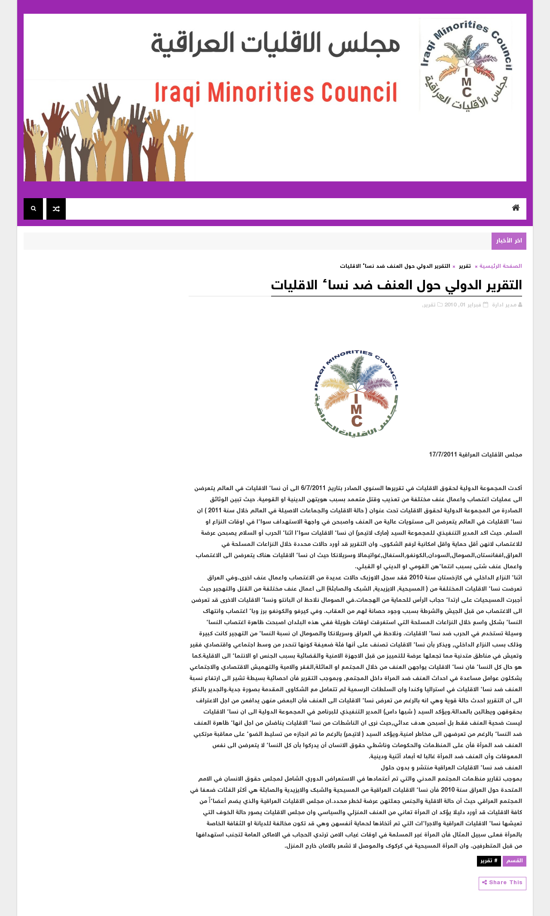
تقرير (465, 267)
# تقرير (489, 861)
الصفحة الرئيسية (501, 267)
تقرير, (429, 305)
